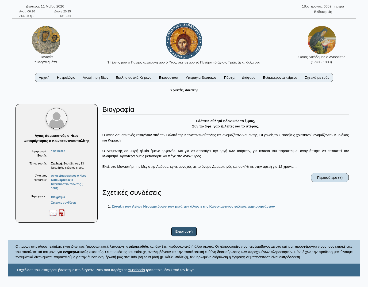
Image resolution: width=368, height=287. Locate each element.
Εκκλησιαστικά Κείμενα (133, 77)
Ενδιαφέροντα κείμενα (280, 77)
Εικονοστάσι (168, 77)
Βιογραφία (58, 197)
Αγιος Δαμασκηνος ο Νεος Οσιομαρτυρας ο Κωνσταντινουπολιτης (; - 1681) (68, 182)
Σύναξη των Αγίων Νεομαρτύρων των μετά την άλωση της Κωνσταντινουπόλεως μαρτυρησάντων (193, 206)
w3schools (136, 270)
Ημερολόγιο (66, 77)
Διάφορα (248, 77)
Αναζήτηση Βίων (95, 77)
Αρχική (44, 77)
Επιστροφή (184, 231)
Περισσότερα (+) (330, 177)
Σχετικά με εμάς (317, 77)
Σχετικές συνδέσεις (63, 202)
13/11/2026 (58, 151)
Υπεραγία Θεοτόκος (201, 77)
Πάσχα (229, 77)
